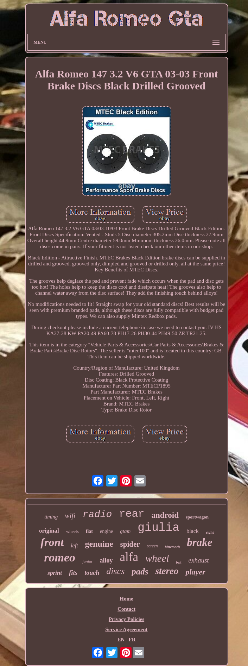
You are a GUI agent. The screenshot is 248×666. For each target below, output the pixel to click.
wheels (72, 531)
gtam (125, 531)
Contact (126, 609)
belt (179, 562)
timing (51, 517)
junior (87, 561)
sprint (54, 573)
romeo (59, 557)
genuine (99, 543)
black (192, 531)
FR (132, 639)
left (74, 545)
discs (115, 571)
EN (121, 639)
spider (130, 544)
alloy (106, 560)
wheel (157, 558)
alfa (129, 557)
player (195, 571)
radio (97, 514)
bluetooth (172, 547)
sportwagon (197, 517)
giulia (158, 527)
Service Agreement (126, 629)
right (210, 532)
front (52, 542)
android (165, 515)
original (49, 530)
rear (131, 514)
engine (106, 531)
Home (126, 599)
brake (199, 542)
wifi (70, 516)
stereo (166, 571)
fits (73, 572)
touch (91, 572)
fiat (89, 531)
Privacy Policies (126, 619)
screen (152, 546)
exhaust (199, 560)
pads (140, 571)
